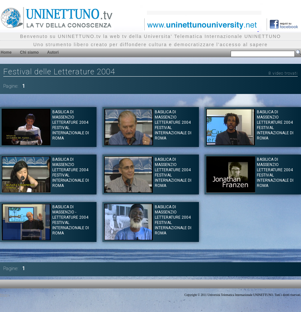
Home (6, 52)
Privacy (4, 295)
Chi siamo (29, 52)
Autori (53, 52)
